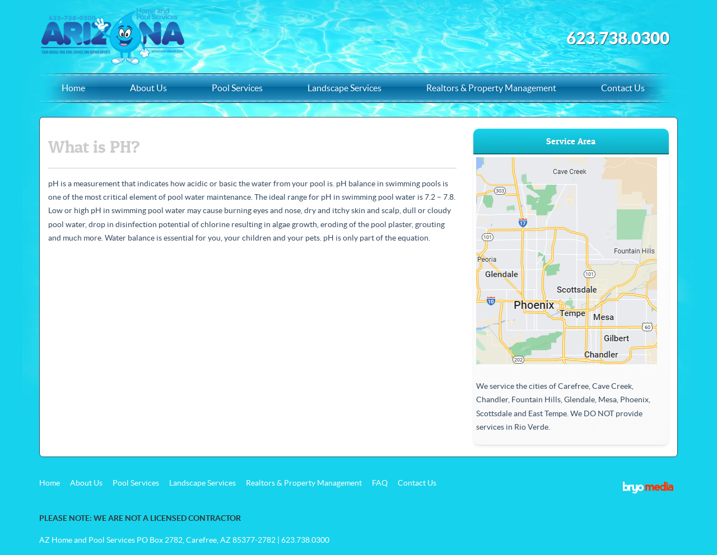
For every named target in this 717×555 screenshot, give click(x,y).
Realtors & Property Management (491, 88)
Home (73, 88)
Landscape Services (344, 88)
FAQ (380, 482)
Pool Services (237, 88)
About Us (148, 88)
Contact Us (623, 88)
